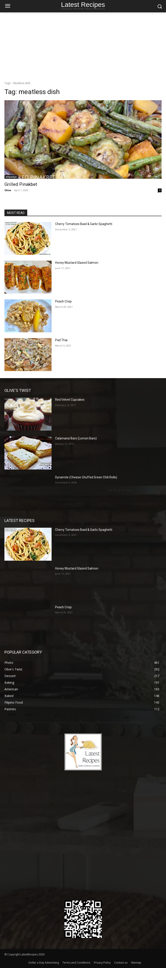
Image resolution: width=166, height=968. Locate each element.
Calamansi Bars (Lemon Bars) (76, 438)
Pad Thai (61, 340)
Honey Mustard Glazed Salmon (76, 262)
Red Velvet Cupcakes (70, 399)
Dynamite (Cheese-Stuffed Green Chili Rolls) (86, 477)
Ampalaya (11, 176)
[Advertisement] (83, 46)
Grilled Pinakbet (20, 184)
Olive (7, 190)
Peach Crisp (63, 301)
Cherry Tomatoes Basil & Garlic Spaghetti (83, 224)
